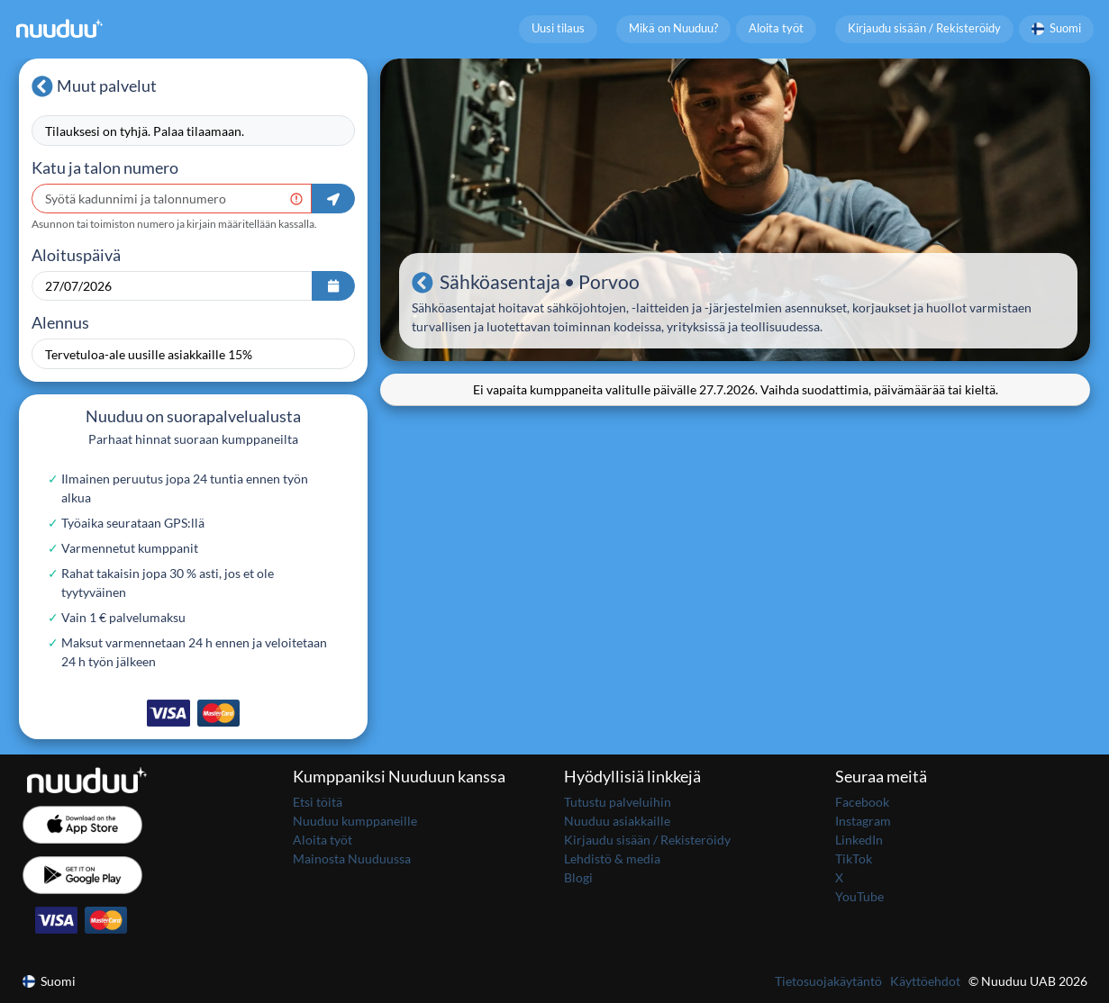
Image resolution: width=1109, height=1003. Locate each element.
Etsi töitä (317, 801)
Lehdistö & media (612, 858)
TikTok (853, 858)
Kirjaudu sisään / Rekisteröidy (924, 28)
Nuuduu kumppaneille (355, 820)
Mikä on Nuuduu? (673, 28)
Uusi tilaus (558, 28)
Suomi (1057, 28)
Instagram (863, 820)
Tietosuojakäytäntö (828, 981)
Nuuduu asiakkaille (617, 820)
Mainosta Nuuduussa (352, 858)
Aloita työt (776, 28)
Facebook (862, 801)
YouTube (859, 896)
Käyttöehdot (925, 981)
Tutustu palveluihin (617, 801)
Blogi (578, 877)
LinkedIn (859, 839)
